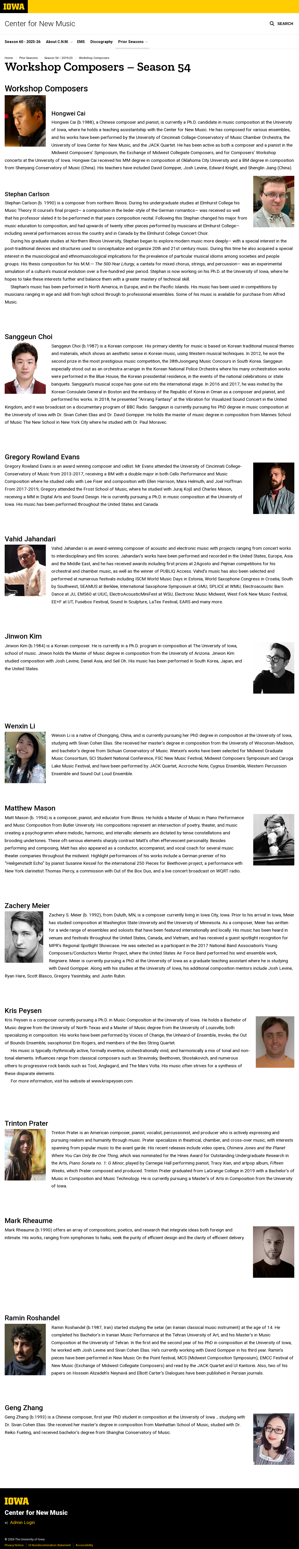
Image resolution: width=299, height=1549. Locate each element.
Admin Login (22, 1522)
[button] (281, 23)
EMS (81, 42)
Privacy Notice (14, 1545)
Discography (101, 42)
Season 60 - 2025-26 (22, 42)
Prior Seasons (28, 58)
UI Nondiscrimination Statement (49, 1545)
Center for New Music (40, 23)
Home (9, 58)
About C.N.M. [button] (57, 42)
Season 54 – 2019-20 (58, 58)
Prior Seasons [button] (131, 42)
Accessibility (84, 1545)
